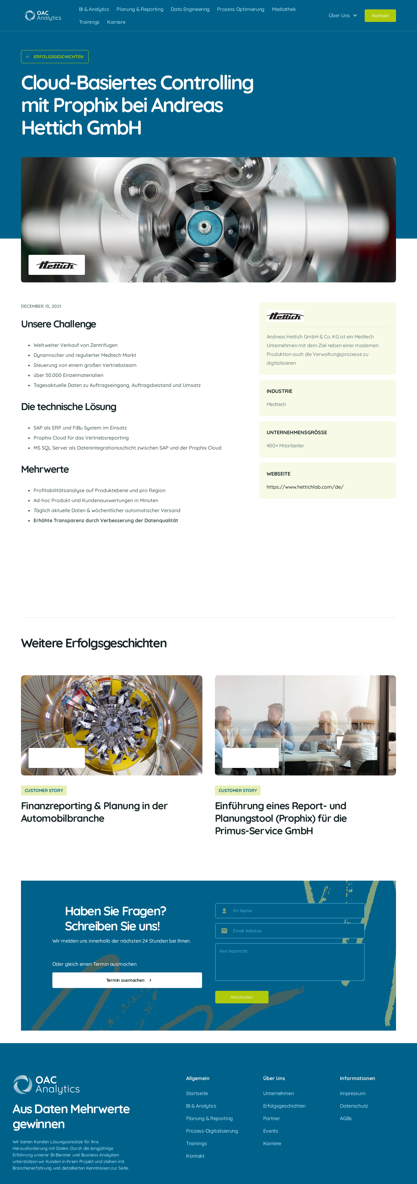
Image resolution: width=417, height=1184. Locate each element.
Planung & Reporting (140, 9)
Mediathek (284, 9)
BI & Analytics (94, 9)
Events (270, 1131)
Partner (271, 1118)
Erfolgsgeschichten (284, 1106)
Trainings (89, 22)
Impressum (352, 1093)
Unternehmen (278, 1093)
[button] (342, 15)
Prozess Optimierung (240, 9)
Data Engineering (190, 9)
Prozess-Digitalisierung (212, 1131)
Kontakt (380, 15)
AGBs (346, 1118)
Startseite (197, 1093)
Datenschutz (354, 1106)
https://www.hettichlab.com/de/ (305, 487)
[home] (43, 16)
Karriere (116, 22)
